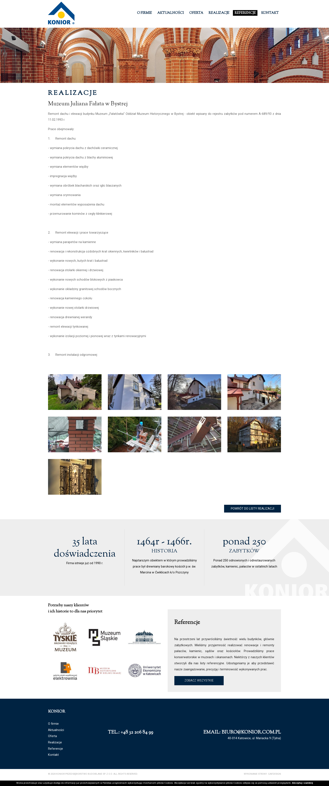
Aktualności (170, 13)
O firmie (144, 13)
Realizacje (219, 13)
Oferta (196, 13)
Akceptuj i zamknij (302, 783)
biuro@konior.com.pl (251, 732)
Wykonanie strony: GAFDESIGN (262, 774)
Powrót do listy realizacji (252, 508)
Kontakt (270, 13)
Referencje (245, 13)
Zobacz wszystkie (199, 680)
